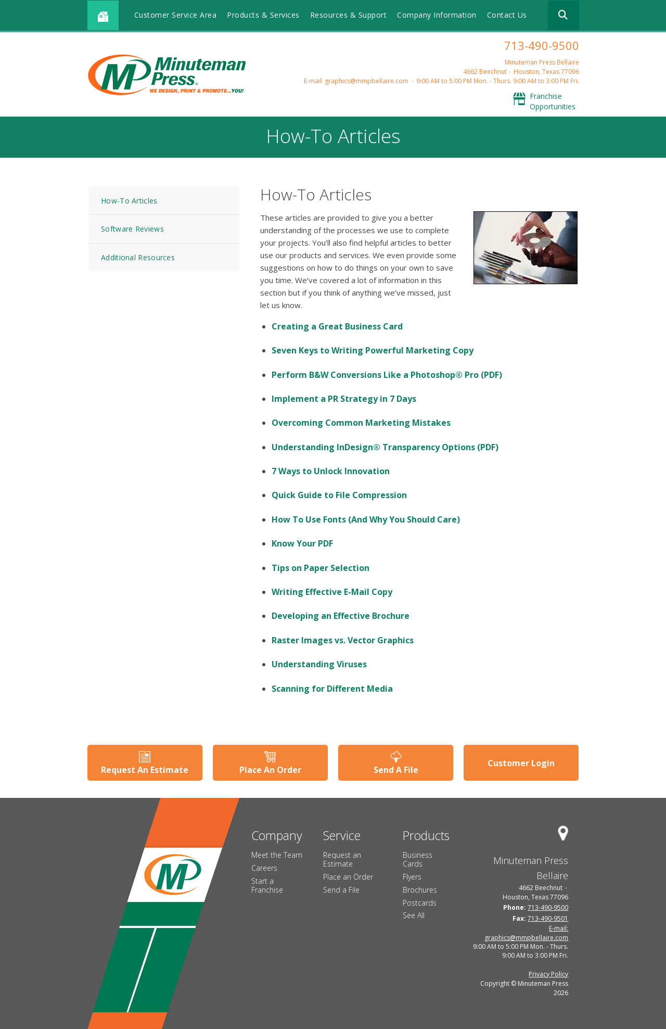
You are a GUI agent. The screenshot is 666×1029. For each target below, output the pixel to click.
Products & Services (263, 15)
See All (414, 915)
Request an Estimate (342, 859)
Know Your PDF (302, 543)
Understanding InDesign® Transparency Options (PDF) (385, 447)
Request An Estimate (144, 770)
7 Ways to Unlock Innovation (331, 471)
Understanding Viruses (319, 664)
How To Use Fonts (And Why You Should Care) (366, 519)
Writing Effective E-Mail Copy (332, 592)
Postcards (420, 903)
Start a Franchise (267, 885)
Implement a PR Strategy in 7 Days (344, 398)
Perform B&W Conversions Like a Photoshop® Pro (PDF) (387, 374)
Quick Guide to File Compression (339, 495)
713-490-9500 (541, 45)
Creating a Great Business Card (337, 326)
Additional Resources (138, 257)
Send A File (396, 770)
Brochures (420, 890)
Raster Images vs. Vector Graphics (343, 640)
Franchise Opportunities (552, 101)
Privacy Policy (548, 974)
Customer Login (521, 763)
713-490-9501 (548, 918)
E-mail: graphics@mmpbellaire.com (356, 81)
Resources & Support (348, 15)
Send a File (341, 890)
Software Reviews (132, 229)
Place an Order (348, 877)
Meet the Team (276, 855)
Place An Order (270, 770)
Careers (264, 868)
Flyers (412, 877)
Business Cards (417, 859)
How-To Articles (129, 201)
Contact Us (507, 15)
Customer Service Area (175, 15)
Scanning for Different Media (332, 688)
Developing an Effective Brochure (340, 615)
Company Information (437, 15)
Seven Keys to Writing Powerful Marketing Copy (372, 350)
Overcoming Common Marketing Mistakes (361, 422)
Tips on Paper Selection (320, 568)
